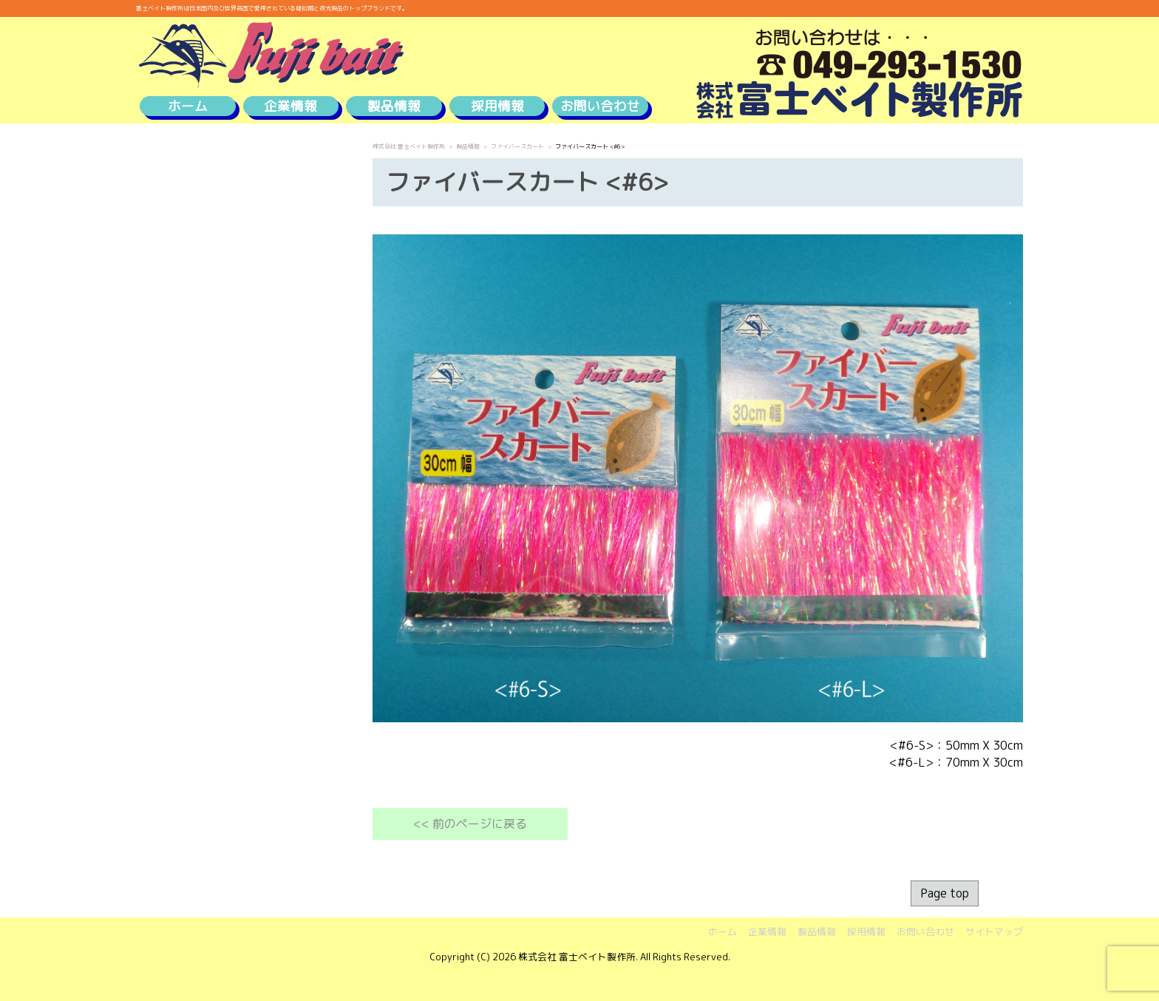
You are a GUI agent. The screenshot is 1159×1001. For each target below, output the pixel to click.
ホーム (188, 106)
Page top (944, 893)
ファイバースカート (517, 146)
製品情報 (394, 106)
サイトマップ (994, 931)
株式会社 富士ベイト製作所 (409, 146)
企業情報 (290, 106)
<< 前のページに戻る (470, 823)
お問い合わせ (600, 106)
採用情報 (497, 106)
